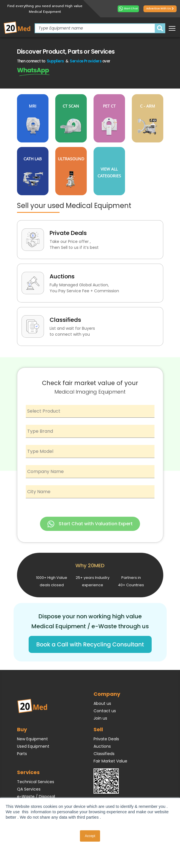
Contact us (105, 711)
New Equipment (32, 739)
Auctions (102, 746)
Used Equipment (33, 746)
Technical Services (35, 782)
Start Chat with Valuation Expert (90, 524)
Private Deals (106, 739)
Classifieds (104, 753)
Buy (22, 729)
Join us (100, 718)
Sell (98, 729)
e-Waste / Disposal (36, 796)
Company (107, 693)
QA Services (29, 789)
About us (102, 703)
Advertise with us (160, 8)
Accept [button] (90, 836)
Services (28, 772)
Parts (22, 753)
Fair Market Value (110, 761)
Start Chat (128, 8)
